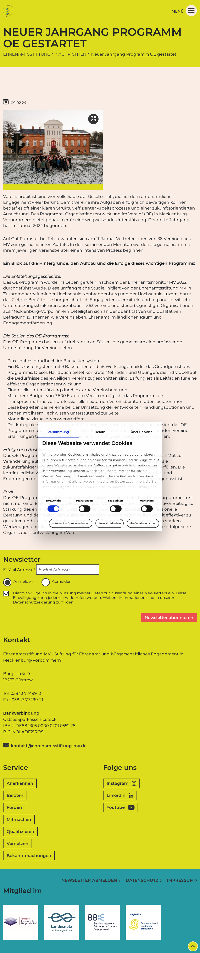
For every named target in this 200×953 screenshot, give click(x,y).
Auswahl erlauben (109, 523)
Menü (184, 10)
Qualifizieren (20, 831)
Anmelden (18, 582)
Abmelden (56, 582)
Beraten (15, 795)
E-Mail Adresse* (19, 569)
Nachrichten (70, 54)
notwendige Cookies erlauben (70, 523)
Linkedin (120, 795)
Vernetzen (17, 843)
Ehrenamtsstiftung (26, 54)
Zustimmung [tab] (58, 432)
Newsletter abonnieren (169, 617)
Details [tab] (100, 432)
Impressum (180, 880)
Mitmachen (19, 819)
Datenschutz (142, 880)
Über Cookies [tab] (141, 432)
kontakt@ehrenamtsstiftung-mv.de (49, 745)
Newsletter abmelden (89, 880)
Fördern (15, 807)
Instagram (121, 783)
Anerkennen (20, 783)
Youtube (120, 807)
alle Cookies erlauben (143, 523)
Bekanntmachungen (29, 855)
